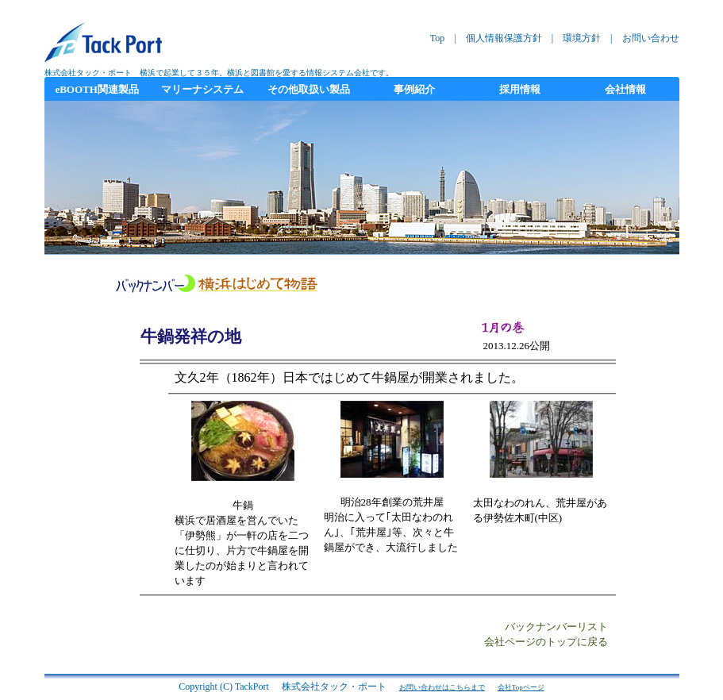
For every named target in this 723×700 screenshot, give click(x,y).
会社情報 (625, 89)
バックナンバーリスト (556, 627)
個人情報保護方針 (504, 38)
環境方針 (582, 38)
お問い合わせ (650, 38)
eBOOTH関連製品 (96, 89)
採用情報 (519, 89)
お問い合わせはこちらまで (442, 687)
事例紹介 (414, 89)
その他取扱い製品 (308, 89)
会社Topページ (521, 687)
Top (437, 38)
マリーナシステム (202, 89)
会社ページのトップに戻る (546, 642)
